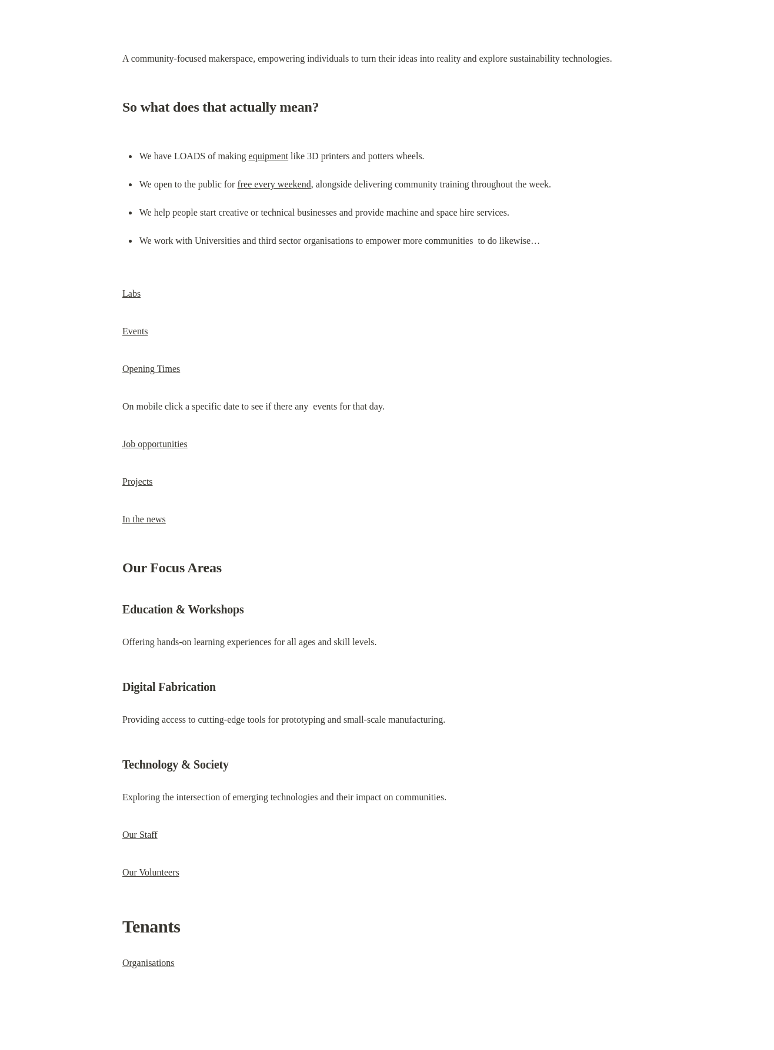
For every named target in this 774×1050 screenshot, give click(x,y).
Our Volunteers (150, 872)
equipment (269, 156)
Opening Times (151, 369)
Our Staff (140, 835)
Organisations (148, 963)
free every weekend (274, 184)
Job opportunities (155, 444)
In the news (144, 519)
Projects (137, 482)
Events (135, 331)
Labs (131, 293)
